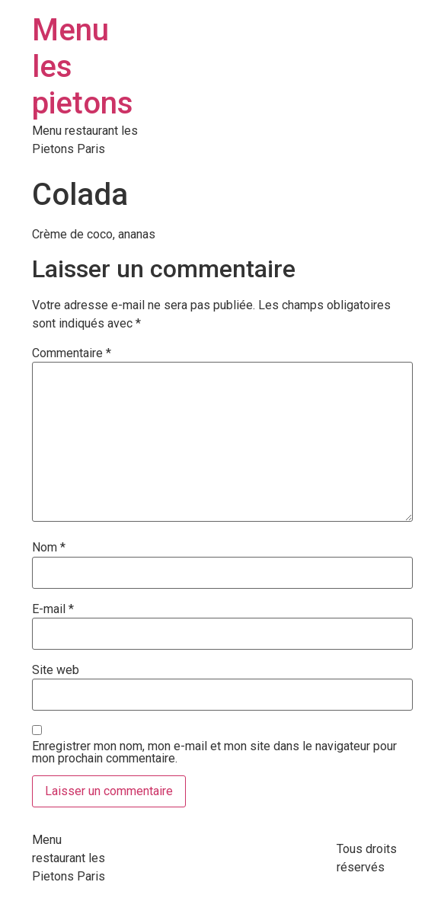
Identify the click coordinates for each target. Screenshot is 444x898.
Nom (48, 548)
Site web (55, 670)
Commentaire (71, 353)
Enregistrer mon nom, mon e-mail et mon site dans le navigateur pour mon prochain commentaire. (214, 752)
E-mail (53, 609)
